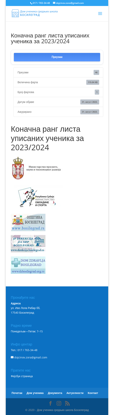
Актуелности (75, 393)
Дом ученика (35, 393)
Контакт (93, 393)
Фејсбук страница (22, 376)
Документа (55, 393)
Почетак (17, 393)
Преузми (57, 57)
